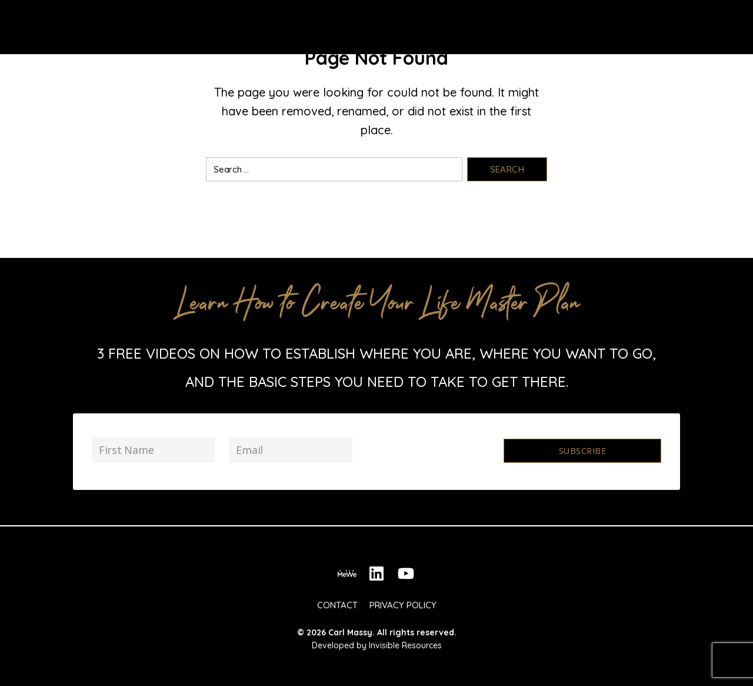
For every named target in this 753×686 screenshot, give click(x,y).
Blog (477, 27)
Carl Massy (350, 629)
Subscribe (582, 450)
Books (335, 27)
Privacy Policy (403, 601)
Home (167, 27)
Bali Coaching (272, 27)
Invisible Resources (405, 642)
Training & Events (407, 27)
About (210, 27)
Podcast (524, 27)
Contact (578, 27)
